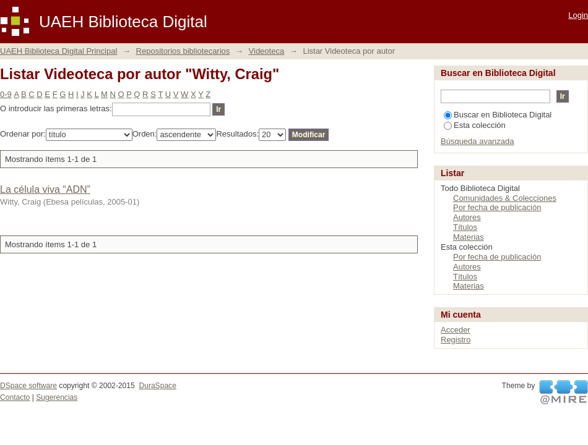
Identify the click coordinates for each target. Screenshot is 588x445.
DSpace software (28, 385)
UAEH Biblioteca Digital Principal (58, 51)
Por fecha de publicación (497, 207)
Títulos (465, 227)
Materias (468, 237)
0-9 (6, 94)
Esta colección (475, 125)
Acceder (455, 329)
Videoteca (267, 51)
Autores (467, 217)
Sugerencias (56, 397)
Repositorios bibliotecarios (183, 51)
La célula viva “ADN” (45, 189)
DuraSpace (157, 385)
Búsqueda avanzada (477, 141)
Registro (455, 339)
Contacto (15, 397)
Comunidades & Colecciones (504, 198)
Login (578, 15)
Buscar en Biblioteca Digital (497, 114)
